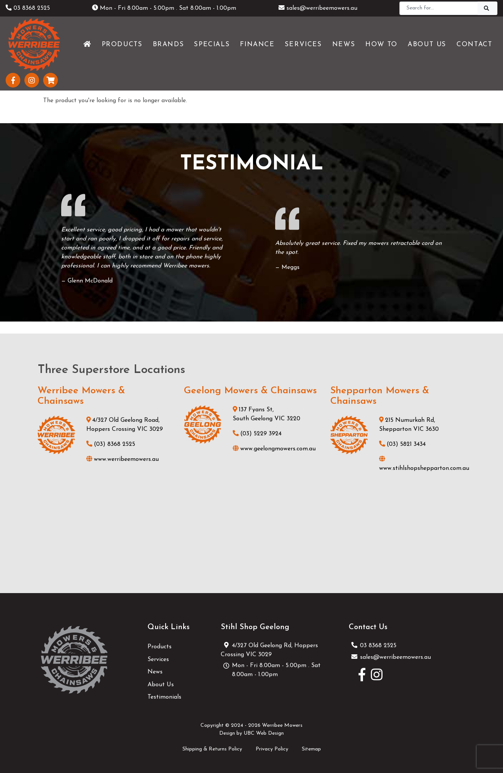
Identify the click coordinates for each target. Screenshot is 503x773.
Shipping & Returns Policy (212, 749)
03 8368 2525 (28, 8)
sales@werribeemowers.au (318, 8)
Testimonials (164, 697)
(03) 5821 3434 (402, 444)
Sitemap (311, 749)
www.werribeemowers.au (122, 459)
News (155, 672)
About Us (161, 685)
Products (160, 647)
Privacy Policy (272, 749)
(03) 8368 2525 (110, 444)
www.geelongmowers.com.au (274, 449)
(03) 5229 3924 (257, 434)
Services (158, 660)
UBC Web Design (264, 733)
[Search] (438, 8)
